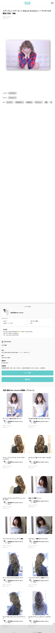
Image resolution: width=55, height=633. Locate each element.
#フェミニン (38, 102)
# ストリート (12, 97)
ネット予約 (27, 320)
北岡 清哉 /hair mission (16, 260)
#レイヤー (9, 102)
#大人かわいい (19, 102)
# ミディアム (12, 93)
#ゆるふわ (29, 102)
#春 (46, 102)
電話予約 (27, 327)
